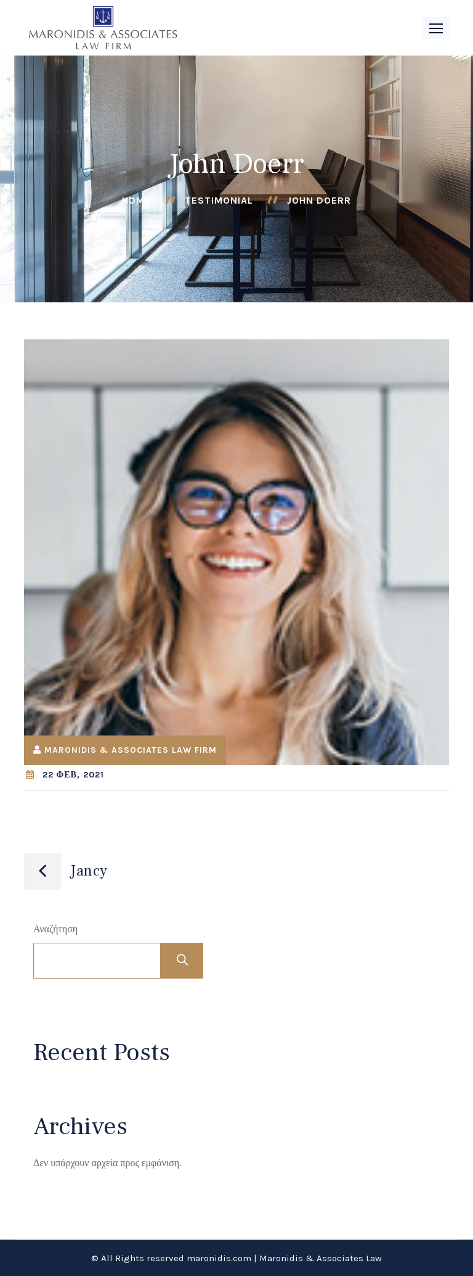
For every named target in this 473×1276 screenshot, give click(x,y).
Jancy (89, 870)
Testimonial (219, 200)
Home (136, 200)
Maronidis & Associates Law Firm (130, 750)
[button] (436, 28)
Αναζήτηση (55, 929)
